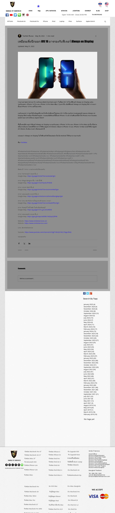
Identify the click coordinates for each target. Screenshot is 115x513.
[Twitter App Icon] (15, 14)
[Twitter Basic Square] (87, 293)
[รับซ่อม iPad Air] (54, 465)
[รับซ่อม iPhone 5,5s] (31, 470)
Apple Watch (90, 21)
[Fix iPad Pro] (72, 509)
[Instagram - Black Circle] (19, 465)
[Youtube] (11, 14)
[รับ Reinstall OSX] (30, 462)
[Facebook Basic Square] (84, 293)
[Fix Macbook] (72, 496)
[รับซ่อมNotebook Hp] (74, 475)
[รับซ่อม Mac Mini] (30, 496)
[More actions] (96, 36)
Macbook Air (21, 21)
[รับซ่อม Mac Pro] (29, 500)
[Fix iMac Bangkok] (74, 486)
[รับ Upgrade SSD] (73, 451)
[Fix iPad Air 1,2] (73, 505)
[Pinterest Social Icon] (27, 14)
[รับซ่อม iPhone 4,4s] (31, 465)
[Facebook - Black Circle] (6, 465)
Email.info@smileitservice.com (99, 476)
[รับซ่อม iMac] (28, 475)
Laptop (61, 21)
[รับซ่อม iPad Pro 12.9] (55, 509)
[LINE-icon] (19, 14)
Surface (79, 21)
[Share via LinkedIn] (29, 243)
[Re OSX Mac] (53, 486)
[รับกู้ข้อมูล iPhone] (54, 496)
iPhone (45, 21)
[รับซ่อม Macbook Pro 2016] (33, 509)
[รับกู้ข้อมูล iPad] (53, 500)
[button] (73, 14)
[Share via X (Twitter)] (24, 243)
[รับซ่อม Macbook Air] (31, 491)
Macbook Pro (34, 21)
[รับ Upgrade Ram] (74, 455)
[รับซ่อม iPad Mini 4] (55, 470)
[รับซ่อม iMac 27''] (30, 458)
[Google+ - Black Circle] (12, 465)
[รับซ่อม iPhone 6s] (54, 455)
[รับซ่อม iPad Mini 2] (55, 475)
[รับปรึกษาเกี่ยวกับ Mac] (56, 505)
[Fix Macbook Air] (73, 470)
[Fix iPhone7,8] (73, 500)
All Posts (10, 21)
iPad (53, 21)
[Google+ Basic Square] (91, 293)
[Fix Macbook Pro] (73, 491)
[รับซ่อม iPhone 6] (54, 452)
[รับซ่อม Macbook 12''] (31, 504)
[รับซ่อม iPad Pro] (54, 458)
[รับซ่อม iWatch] (73, 465)
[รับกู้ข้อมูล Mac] (54, 491)
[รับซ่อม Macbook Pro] (31, 486)
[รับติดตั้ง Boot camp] (75, 462)
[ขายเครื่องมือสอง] (73, 458)
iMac (70, 21)
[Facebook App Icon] (7, 14)
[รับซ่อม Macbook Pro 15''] (33, 451)
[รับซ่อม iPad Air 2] (55, 462)
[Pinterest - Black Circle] (16, 465)
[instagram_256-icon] (23, 14)
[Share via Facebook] (19, 243)
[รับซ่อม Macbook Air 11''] (33, 455)
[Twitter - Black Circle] (9, 465)
